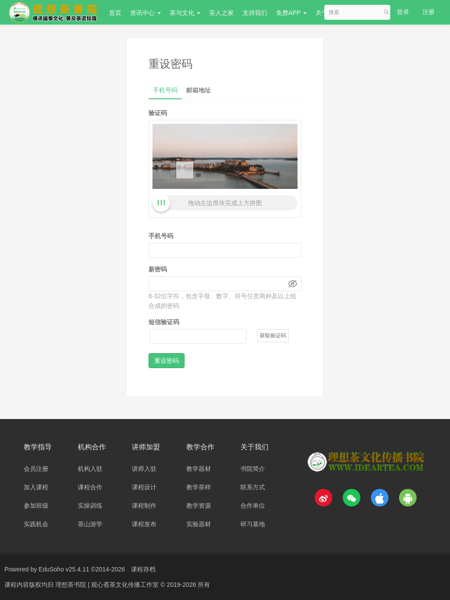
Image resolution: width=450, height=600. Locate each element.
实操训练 (90, 505)
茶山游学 (90, 524)
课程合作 (90, 487)
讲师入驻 (144, 468)
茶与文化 (185, 12)
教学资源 (198, 505)
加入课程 (36, 487)
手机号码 (165, 90)
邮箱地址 (198, 90)
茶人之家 (221, 12)
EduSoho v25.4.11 (64, 569)
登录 (403, 11)
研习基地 (252, 524)
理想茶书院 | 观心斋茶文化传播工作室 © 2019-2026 (126, 584)
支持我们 (255, 12)
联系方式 (252, 487)
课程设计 (144, 487)
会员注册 (36, 468)
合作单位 (252, 505)
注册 (428, 11)
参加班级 (36, 505)
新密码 (158, 269)
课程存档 (143, 569)
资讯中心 (145, 12)
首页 (115, 12)
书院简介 (252, 468)
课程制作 (144, 505)
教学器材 (198, 468)
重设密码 (166, 360)
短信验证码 (164, 321)
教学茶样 (198, 487)
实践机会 (36, 524)
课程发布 (144, 524)
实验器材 (198, 524)
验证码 (158, 112)
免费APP (291, 12)
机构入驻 (90, 468)
